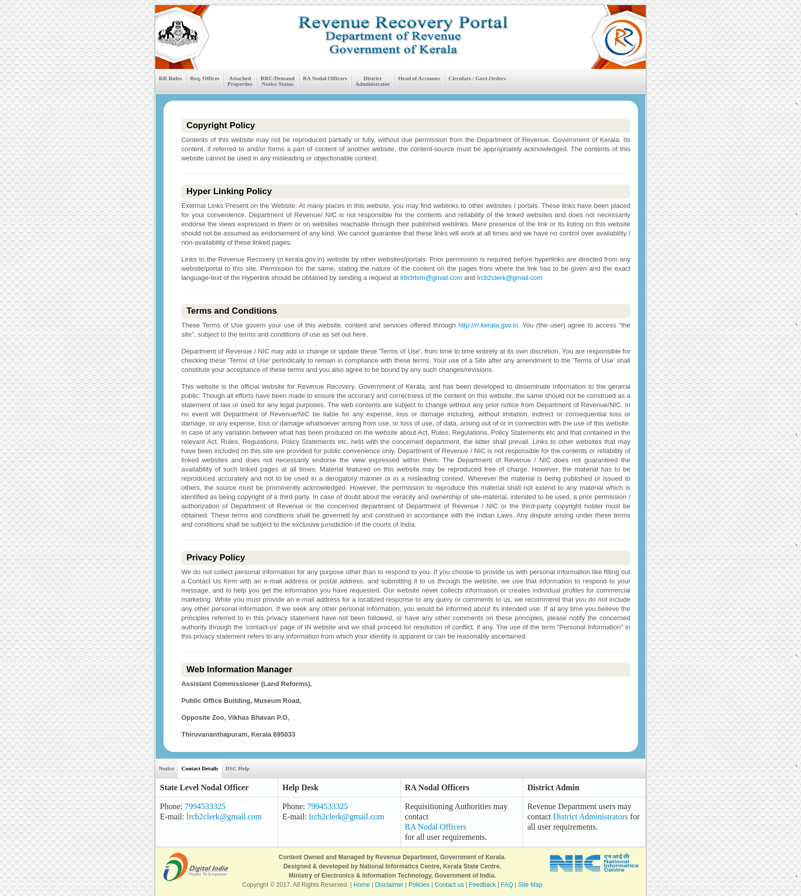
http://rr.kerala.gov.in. (488, 325)
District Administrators (590, 816)
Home (362, 884)
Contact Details (199, 768)
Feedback (482, 884)
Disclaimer (389, 884)
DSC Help (237, 768)
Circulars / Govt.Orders (477, 78)
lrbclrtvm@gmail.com (431, 277)
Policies (419, 884)
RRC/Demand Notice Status (278, 81)
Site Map (530, 884)
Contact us (449, 884)
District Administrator (372, 81)
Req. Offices (204, 78)
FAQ (507, 884)
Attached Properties (239, 81)
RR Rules (170, 78)
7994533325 (204, 806)
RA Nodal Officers (325, 78)
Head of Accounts (419, 78)
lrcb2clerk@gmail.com (510, 277)
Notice (166, 768)
